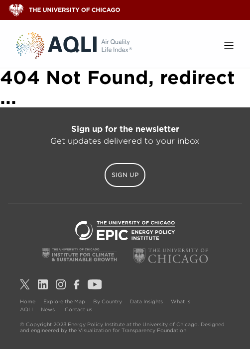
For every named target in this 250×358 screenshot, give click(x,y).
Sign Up (125, 175)
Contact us (78, 309)
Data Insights (146, 301)
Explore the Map (64, 301)
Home (27, 301)
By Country (107, 301)
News (48, 309)
